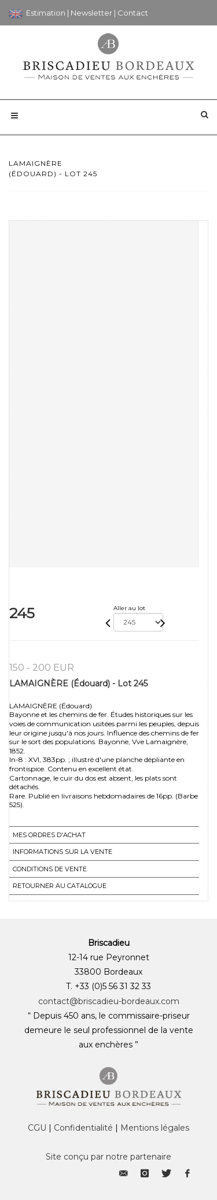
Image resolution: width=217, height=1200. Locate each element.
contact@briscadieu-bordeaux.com (108, 1001)
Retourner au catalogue (59, 886)
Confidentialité (83, 1128)
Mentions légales (154, 1128)
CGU (37, 1128)
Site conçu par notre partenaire (108, 1156)
